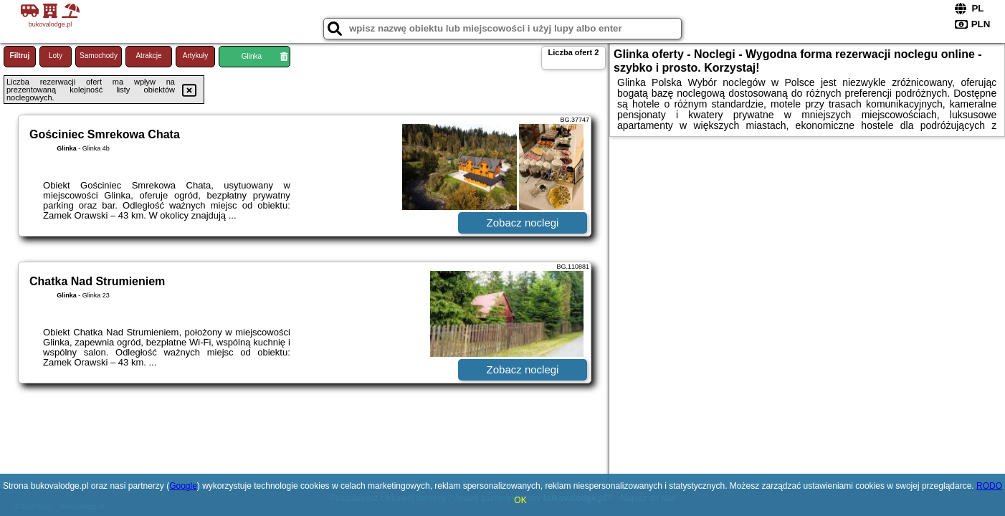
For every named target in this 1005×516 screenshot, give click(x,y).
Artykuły (196, 55)
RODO (989, 486)
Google (183, 486)
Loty (55, 55)
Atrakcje (148, 55)
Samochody (99, 55)
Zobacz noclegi (523, 222)
